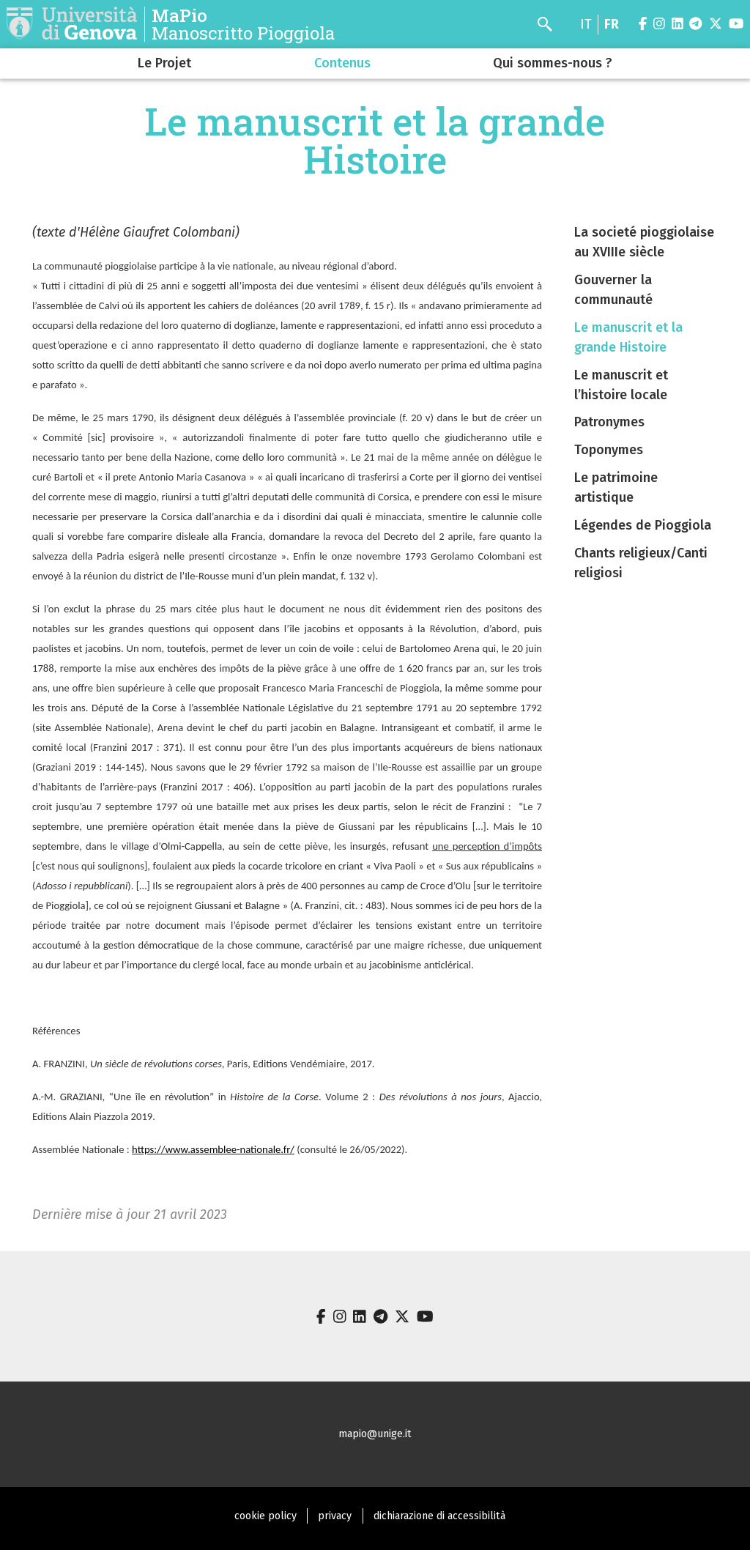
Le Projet (164, 63)
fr (611, 24)
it (586, 24)
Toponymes (608, 450)
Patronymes (609, 422)
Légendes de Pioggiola (642, 525)
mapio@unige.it (375, 1434)
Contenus (342, 63)
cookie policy (265, 1516)
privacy (335, 1516)
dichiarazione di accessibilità (439, 1516)
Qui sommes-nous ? (552, 63)
